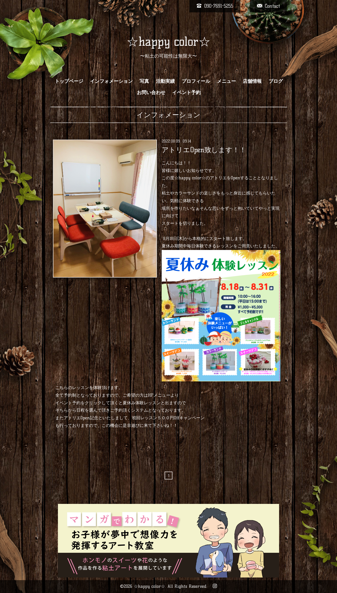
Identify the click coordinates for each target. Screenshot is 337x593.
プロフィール (196, 81)
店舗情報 (252, 81)
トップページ (69, 81)
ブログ (276, 81)
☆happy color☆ (168, 41)
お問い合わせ (151, 92)
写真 (144, 81)
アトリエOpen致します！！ (204, 150)
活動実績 (165, 81)
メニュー (226, 81)
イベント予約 (186, 92)
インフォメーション (111, 81)
